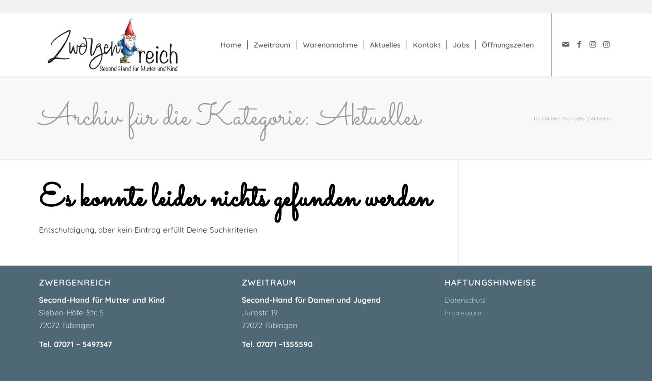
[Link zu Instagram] (592, 44)
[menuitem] (231, 44)
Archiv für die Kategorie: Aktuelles (230, 118)
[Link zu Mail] (565, 44)
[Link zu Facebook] (579, 44)
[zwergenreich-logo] (122, 44)
